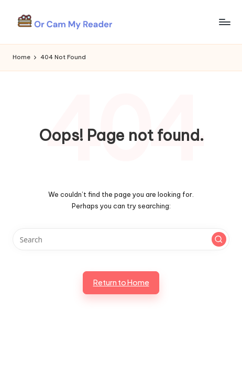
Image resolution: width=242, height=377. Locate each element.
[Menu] (224, 22)
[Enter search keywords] (121, 239)
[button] (219, 239)
